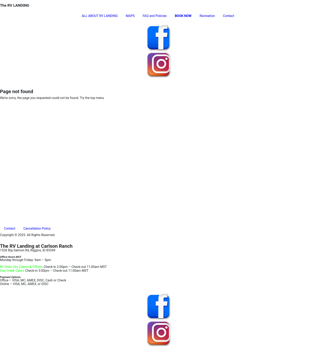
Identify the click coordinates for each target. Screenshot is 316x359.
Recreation (207, 16)
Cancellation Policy (37, 228)
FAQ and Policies (155, 16)
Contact (228, 16)
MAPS (130, 16)
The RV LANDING (14, 5)
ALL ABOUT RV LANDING (100, 16)
